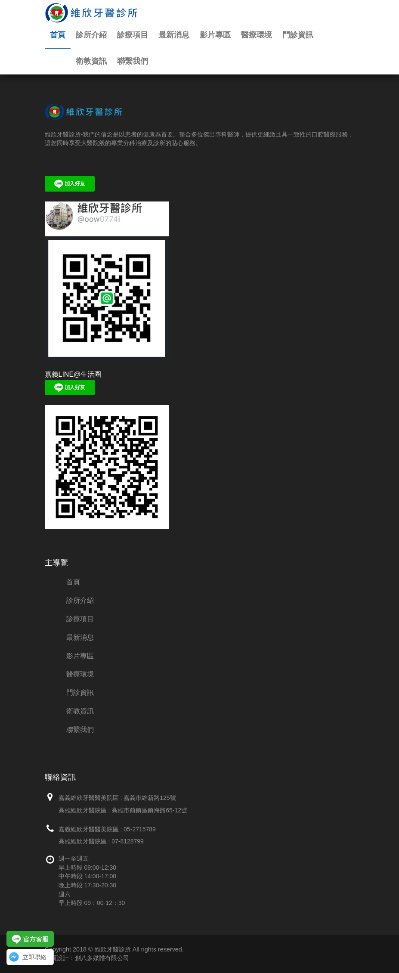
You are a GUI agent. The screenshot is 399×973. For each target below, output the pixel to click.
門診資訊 (297, 35)
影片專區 (215, 35)
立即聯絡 (34, 957)
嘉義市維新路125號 (150, 797)
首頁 (57, 35)
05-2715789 (140, 829)
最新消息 (173, 35)
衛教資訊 (91, 61)
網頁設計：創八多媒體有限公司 (87, 957)
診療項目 (132, 35)
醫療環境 (256, 35)
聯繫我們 (132, 61)
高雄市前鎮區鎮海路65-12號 (149, 810)
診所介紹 (91, 35)
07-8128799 (127, 841)
